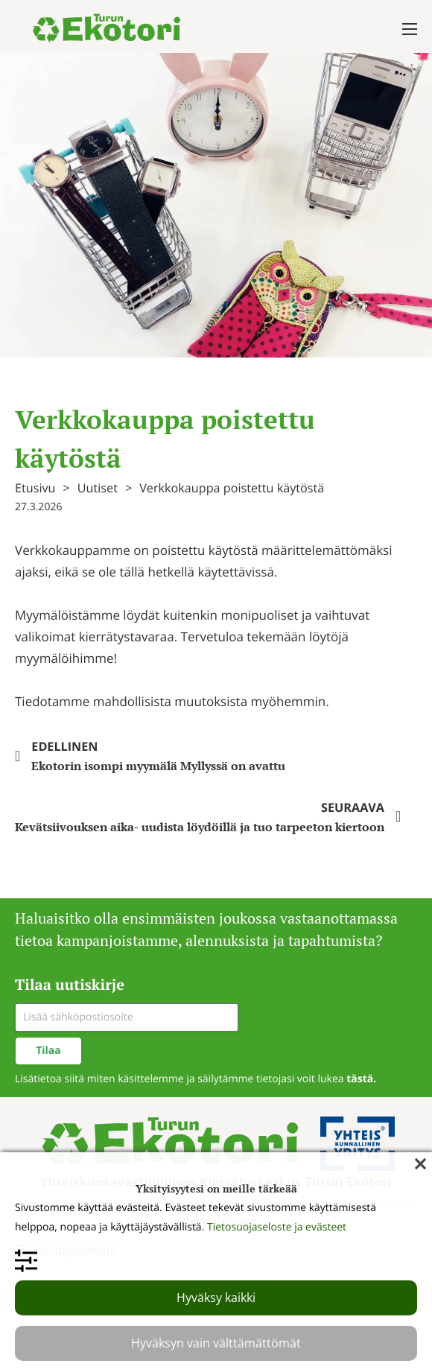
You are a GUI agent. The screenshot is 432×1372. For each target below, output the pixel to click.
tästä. (361, 1079)
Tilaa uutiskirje (69, 984)
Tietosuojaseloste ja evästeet (276, 1227)
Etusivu (35, 488)
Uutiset (97, 488)
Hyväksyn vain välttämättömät (216, 1343)
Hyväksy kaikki (216, 1297)
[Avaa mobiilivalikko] (409, 29)
